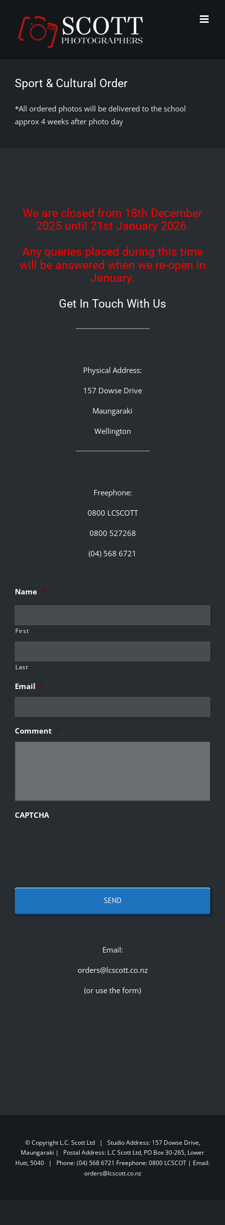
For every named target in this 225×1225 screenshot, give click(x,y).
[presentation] (90, 845)
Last (21, 667)
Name (30, 591)
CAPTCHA (32, 815)
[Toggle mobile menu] (205, 19)
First (22, 631)
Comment (37, 731)
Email (29, 686)
